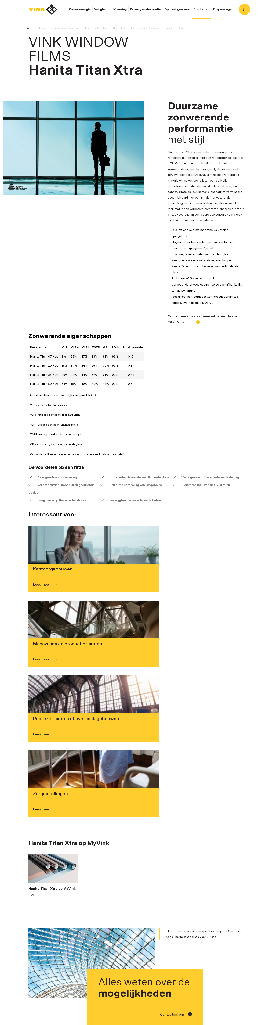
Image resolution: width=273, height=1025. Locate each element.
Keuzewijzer (194, 923)
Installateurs (134, 923)
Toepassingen (223, 9)
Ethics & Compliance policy (100, 965)
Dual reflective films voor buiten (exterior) (136, 28)
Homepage (43, 9)
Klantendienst (215, 877)
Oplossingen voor (177, 9)
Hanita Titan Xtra (175, 28)
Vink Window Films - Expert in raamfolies (28, 28)
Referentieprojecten (166, 923)
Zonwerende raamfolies (65, 28)
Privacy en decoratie (145, 9)
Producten (201, 9)
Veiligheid (101, 9)
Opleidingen (218, 923)
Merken (86, 954)
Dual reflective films (96, 28)
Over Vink (88, 948)
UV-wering (119, 9)
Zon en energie (80, 9)
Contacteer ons (176, 802)
